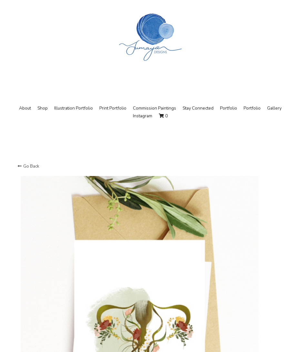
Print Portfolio (112, 108)
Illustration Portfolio (73, 108)
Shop (42, 108)
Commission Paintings (154, 108)
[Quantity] (227, 301)
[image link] (150, 36)
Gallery (274, 108)
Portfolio (228, 108)
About (25, 108)
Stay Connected (198, 108)
